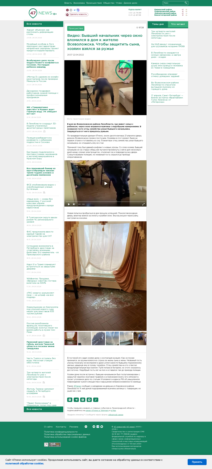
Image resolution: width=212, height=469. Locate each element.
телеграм (74, 10)
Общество (108, 3)
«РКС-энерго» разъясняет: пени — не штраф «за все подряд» (43, 297)
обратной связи (115, 415)
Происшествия (94, 3)
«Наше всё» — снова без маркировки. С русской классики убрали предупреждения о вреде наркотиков (43, 205)
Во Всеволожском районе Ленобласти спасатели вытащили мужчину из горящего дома (165, 86)
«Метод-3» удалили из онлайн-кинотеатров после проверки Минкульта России (43, 81)
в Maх (113, 410)
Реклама (73, 427)
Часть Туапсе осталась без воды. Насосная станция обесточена (43, 362)
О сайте (48, 427)
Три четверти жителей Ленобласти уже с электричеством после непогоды (43, 378)
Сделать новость (78, 14)
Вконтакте (86, 426)
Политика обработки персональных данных (67, 434)
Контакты (61, 427)
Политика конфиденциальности (60, 432)
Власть (68, 3)
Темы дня (158, 24)
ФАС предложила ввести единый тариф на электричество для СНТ (43, 236)
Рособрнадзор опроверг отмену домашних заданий (165, 75)
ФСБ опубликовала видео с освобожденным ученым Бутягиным (43, 189)
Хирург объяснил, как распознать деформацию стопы (43, 34)
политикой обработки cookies (24, 464)
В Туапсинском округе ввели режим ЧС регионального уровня (43, 222)
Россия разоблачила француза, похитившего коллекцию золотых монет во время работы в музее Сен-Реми (43, 330)
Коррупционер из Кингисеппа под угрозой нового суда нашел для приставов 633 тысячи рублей (43, 312)
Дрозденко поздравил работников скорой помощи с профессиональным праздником (43, 96)
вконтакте (71, 10)
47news (77, 386)
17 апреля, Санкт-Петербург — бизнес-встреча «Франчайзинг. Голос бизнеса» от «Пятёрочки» (167, 99)
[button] (69, 400)
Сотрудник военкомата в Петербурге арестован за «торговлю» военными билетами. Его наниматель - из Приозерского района (43, 252)
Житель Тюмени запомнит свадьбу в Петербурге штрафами (43, 393)
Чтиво (119, 3)
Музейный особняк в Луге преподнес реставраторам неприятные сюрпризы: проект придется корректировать (43, 49)
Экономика (79, 3)
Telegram (98, 426)
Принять (197, 462)
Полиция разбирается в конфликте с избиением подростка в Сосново (43, 142)
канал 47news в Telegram (97, 410)
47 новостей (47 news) (124, 427)
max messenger (78, 10)
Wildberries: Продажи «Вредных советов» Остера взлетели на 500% (43, 283)
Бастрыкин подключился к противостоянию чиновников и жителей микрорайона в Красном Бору (43, 157)
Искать (186, 3)
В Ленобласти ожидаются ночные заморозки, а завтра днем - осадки (166, 55)
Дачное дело (130, 3)
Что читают (178, 24)
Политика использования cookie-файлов (65, 437)
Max (101, 426)
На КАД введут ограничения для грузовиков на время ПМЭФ (168, 45)
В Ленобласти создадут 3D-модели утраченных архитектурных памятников (43, 128)
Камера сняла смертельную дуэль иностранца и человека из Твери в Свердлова (167, 66)
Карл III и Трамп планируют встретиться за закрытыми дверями (43, 269)
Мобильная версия (67, 10)
